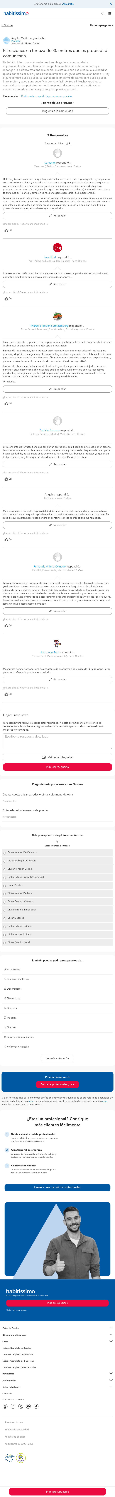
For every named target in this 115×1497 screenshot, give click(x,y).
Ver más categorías (57, 1058)
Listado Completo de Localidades (19, 1367)
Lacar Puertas (15, 885)
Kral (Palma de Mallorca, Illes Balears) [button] (50, 261)
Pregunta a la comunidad (57, 111)
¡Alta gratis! (68, 4)
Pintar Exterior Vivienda (21, 901)
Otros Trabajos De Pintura (22, 861)
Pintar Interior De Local (20, 893)
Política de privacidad (17, 1430)
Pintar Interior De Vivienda (22, 852)
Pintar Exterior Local (19, 942)
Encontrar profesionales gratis (57, 1084)
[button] (57, 1328)
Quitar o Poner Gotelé (20, 869)
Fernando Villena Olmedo (50, 566)
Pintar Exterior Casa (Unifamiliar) (26, 877)
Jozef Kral (50, 257)
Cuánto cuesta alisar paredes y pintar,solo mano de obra (37, 794)
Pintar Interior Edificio (20, 934)
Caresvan (50, 162)
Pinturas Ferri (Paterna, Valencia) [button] (50, 656)
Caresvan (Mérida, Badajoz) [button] (49, 166)
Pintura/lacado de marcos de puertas (25, 810)
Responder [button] (57, 216)
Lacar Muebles (16, 918)
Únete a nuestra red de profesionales (57, 1187)
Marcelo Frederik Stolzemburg (49, 326)
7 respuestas (10, 96)
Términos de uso (14, 1423)
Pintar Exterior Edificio (20, 926)
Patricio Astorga (50, 430)
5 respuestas (9, 817)
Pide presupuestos (57, 1491)
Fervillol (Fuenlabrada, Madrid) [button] (49, 570)
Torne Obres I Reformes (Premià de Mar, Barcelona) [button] (49, 329)
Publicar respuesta (57, 767)
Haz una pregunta (100, 25)
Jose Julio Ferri (50, 652)
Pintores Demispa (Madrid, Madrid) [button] (49, 434)
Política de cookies (15, 1437)
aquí (31, 1101)
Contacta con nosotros (13, 1400)
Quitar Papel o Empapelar (22, 910)
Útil (8, 230)
